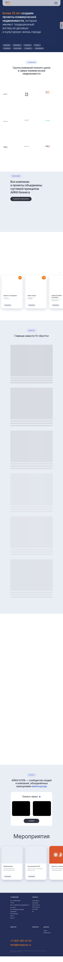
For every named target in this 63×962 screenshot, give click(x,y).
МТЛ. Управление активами (29, 129)
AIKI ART (27, 157)
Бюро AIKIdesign (10, 159)
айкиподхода (39, 791)
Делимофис (50, 128)
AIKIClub (48, 157)
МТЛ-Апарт (8, 130)
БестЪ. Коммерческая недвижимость (51, 100)
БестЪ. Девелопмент (9, 102)
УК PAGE (27, 102)
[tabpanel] (31, 297)
